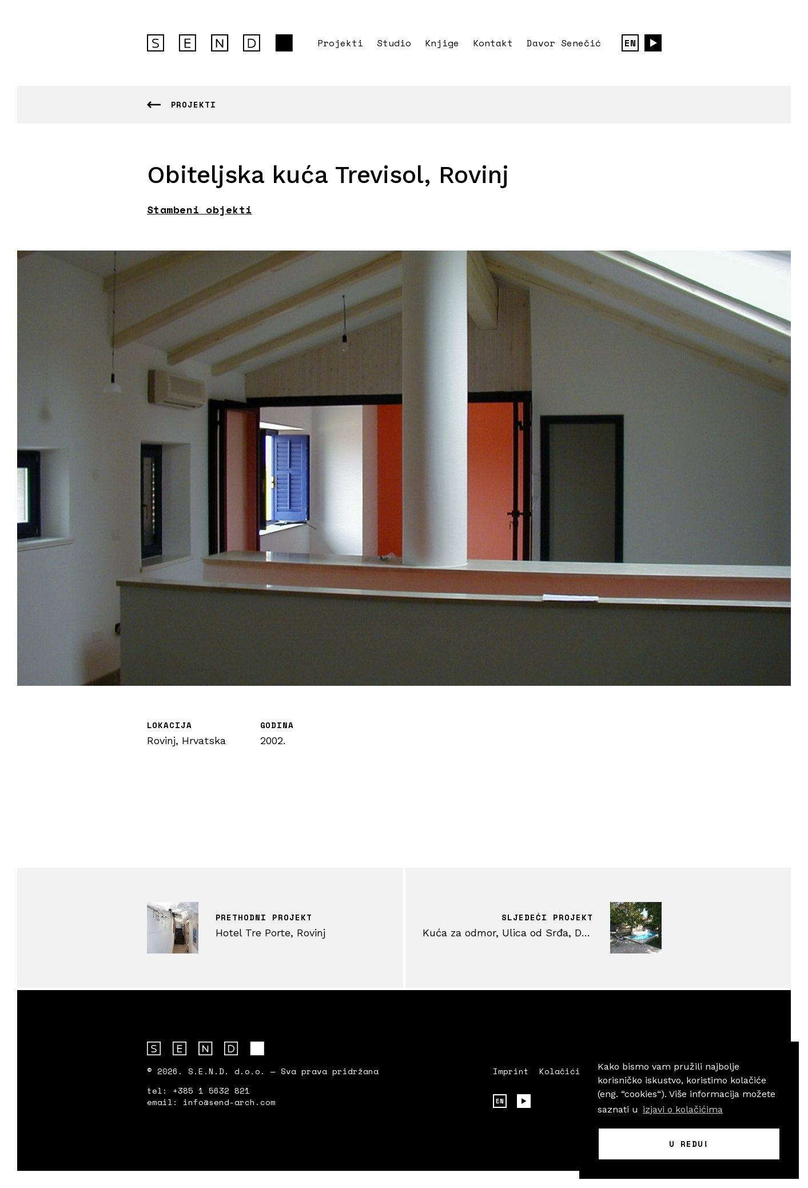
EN (630, 43)
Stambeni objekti (199, 209)
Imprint (511, 1071)
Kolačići (559, 1071)
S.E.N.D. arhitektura (220, 42)
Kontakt (493, 43)
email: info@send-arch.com (211, 1102)
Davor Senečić (564, 43)
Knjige (442, 43)
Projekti (340, 43)
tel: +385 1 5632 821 (198, 1090)
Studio (394, 43)
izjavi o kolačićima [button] (683, 1109)
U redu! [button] (689, 1144)
